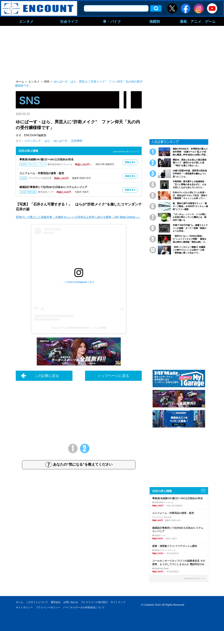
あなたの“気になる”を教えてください (79, 464)
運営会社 (56, 602)
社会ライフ (69, 21)
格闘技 (154, 21)
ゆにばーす (61, 140)
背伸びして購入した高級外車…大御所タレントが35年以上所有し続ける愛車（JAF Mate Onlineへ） (78, 217)
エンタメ (26, 21)
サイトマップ (118, 602)
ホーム (19, 602)
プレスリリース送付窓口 (94, 602)
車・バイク (112, 21)
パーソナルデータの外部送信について (84, 607)
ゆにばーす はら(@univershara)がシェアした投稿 (79, 327)
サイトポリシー (24, 607)
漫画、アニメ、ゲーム (198, 21)
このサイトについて (37, 602)
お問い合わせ (70, 602)
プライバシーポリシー (48, 607)
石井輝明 (76, 140)
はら (47, 140)
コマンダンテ (32, 140)
